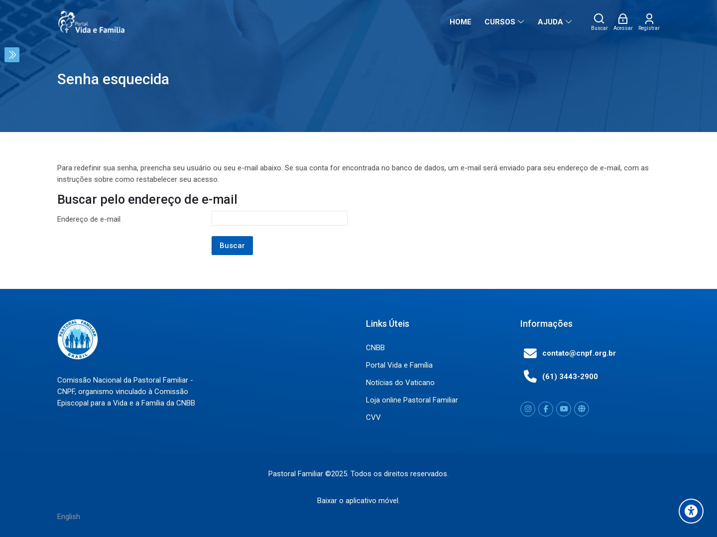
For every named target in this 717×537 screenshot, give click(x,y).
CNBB (375, 347)
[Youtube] (563, 409)
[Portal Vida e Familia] (91, 22)
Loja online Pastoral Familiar (412, 400)
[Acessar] (623, 22)
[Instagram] (527, 409)
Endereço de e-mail (88, 219)
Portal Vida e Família (399, 365)
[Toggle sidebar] (11, 54)
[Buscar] (599, 22)
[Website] (581, 409)
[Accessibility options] (691, 511)
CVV (373, 417)
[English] (68, 516)
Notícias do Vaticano (400, 382)
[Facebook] (545, 409)
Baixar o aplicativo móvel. (358, 500)
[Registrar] (649, 22)
